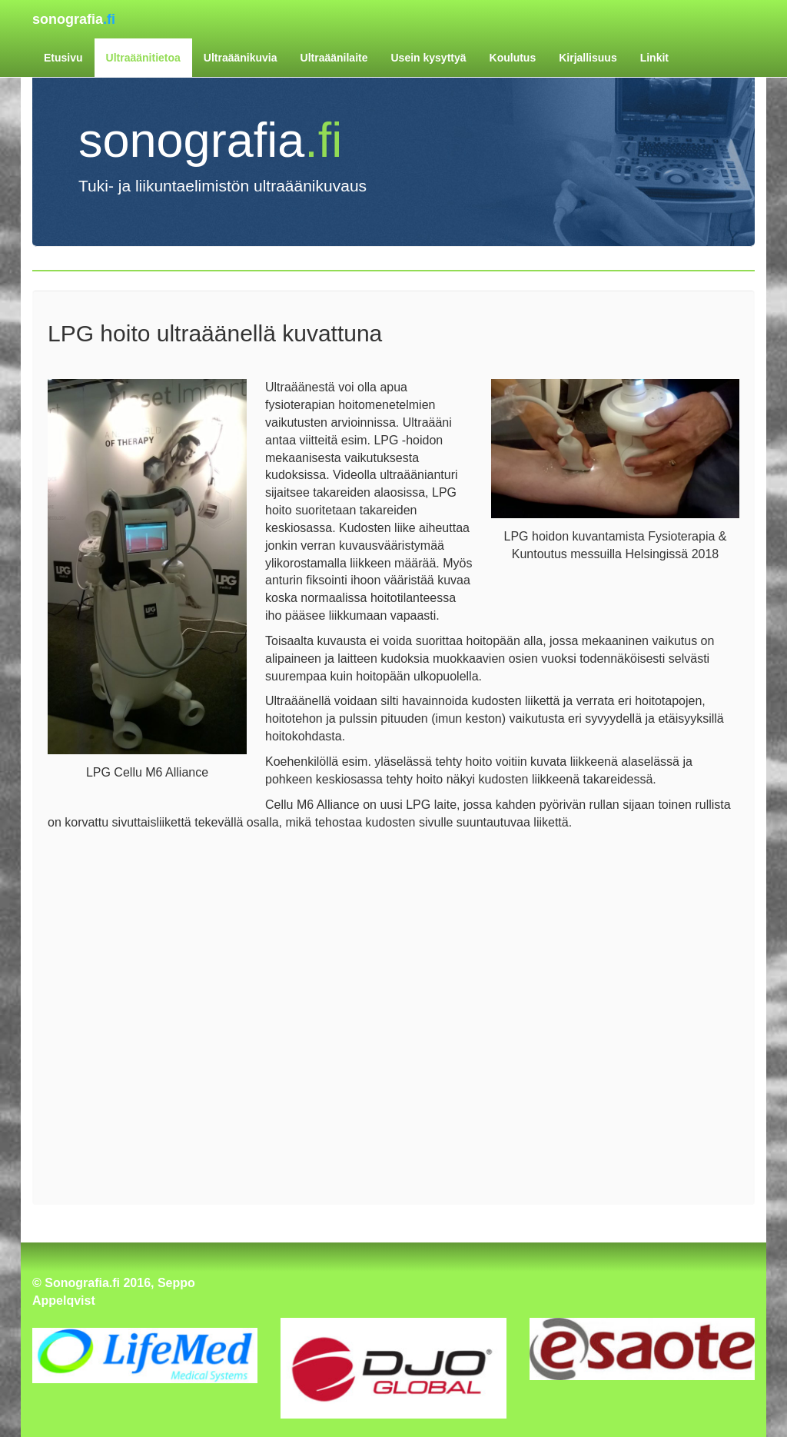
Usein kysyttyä (428, 58)
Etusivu (63, 58)
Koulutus (513, 58)
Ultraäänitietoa (143, 58)
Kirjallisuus (587, 58)
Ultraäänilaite (334, 58)
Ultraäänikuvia (240, 58)
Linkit (654, 58)
